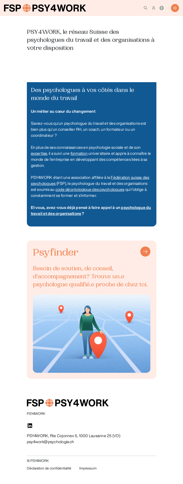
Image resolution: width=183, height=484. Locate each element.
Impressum (88, 468)
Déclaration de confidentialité (49, 468)
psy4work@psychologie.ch (50, 442)
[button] (145, 8)
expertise (39, 153)
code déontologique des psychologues (89, 189)
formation (79, 153)
